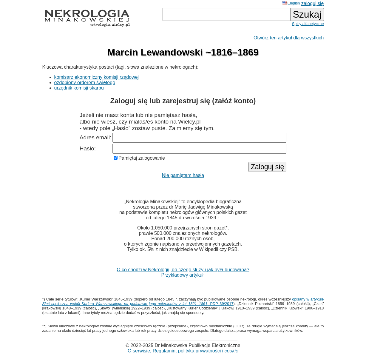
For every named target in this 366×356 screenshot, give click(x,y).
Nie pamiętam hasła (183, 175)
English (291, 3)
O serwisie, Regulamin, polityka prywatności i (183, 350)
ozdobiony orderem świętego (84, 82)
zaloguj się (312, 3)
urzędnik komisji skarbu (79, 87)
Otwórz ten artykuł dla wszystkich (289, 37)
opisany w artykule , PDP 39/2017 (183, 301)
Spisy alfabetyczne (308, 23)
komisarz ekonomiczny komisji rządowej (96, 77)
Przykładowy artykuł (182, 275)
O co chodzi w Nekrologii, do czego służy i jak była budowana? (183, 269)
